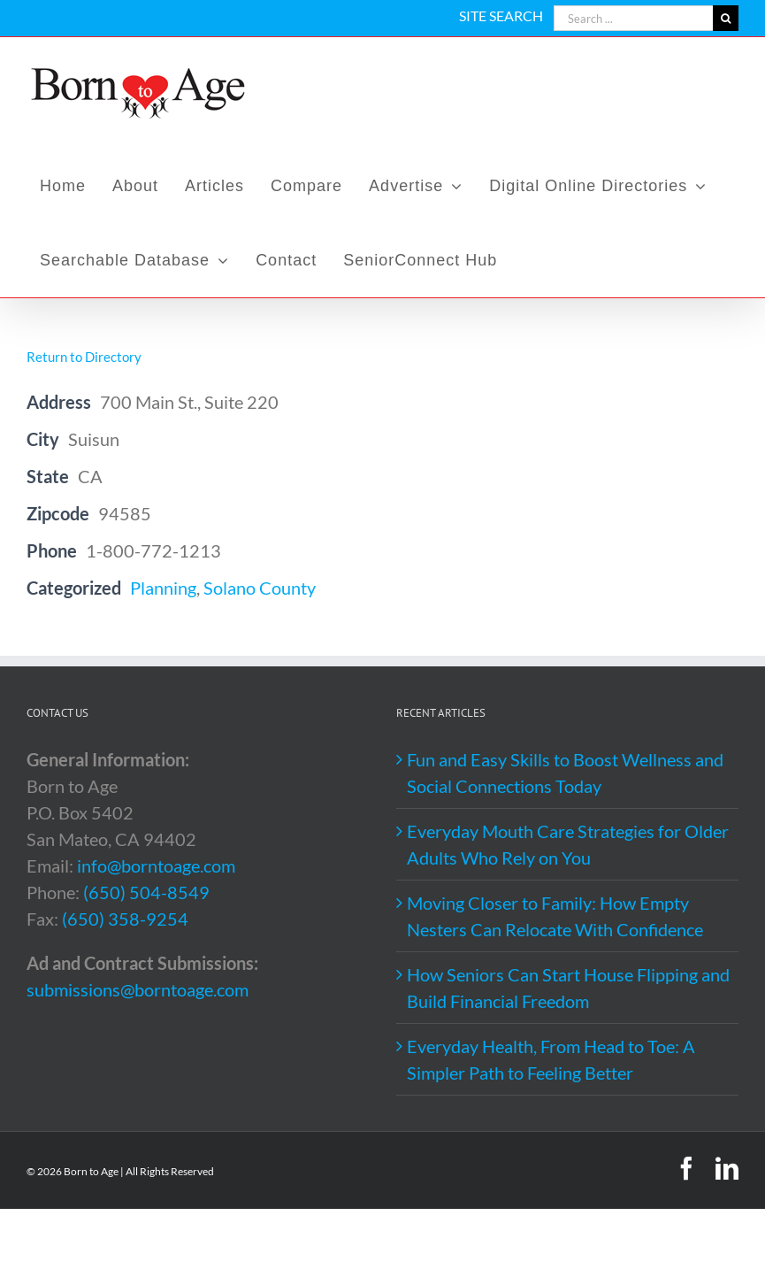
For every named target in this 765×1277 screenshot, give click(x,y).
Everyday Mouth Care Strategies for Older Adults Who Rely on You (568, 844)
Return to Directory (84, 357)
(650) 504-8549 (146, 892)
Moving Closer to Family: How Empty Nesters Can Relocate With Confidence (555, 916)
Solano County (259, 587)
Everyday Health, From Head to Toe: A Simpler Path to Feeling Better (551, 1059)
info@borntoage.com (156, 865)
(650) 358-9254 (125, 918)
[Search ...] (633, 18)
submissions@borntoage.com (138, 989)
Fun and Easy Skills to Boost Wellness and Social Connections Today (565, 772)
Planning (163, 587)
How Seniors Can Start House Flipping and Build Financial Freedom (568, 988)
